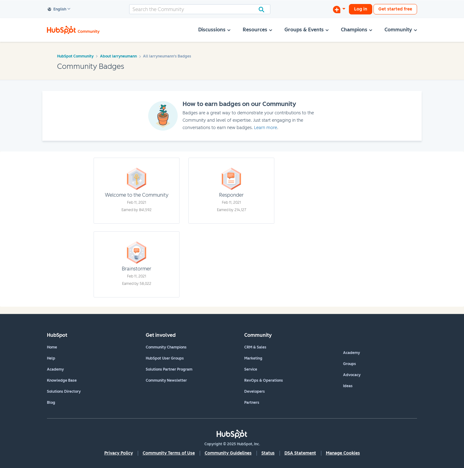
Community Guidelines (228, 453)
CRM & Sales (255, 347)
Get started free (395, 9)
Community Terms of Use (169, 453)
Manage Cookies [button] (343, 453)
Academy (55, 369)
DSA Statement (300, 453)
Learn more (265, 127)
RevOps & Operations (263, 380)
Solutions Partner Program (169, 369)
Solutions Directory (64, 391)
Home (52, 347)
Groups (349, 364)
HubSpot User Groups (165, 358)
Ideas (348, 386)
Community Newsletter (166, 380)
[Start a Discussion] (339, 9)
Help (51, 358)
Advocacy (352, 375)
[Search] (199, 9)
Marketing (253, 358)
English (57, 9)
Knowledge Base (62, 380)
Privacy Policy (118, 453)
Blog (51, 402)
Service (250, 369)
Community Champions (166, 347)
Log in (360, 9)
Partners (251, 402)
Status (268, 453)
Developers (254, 391)
